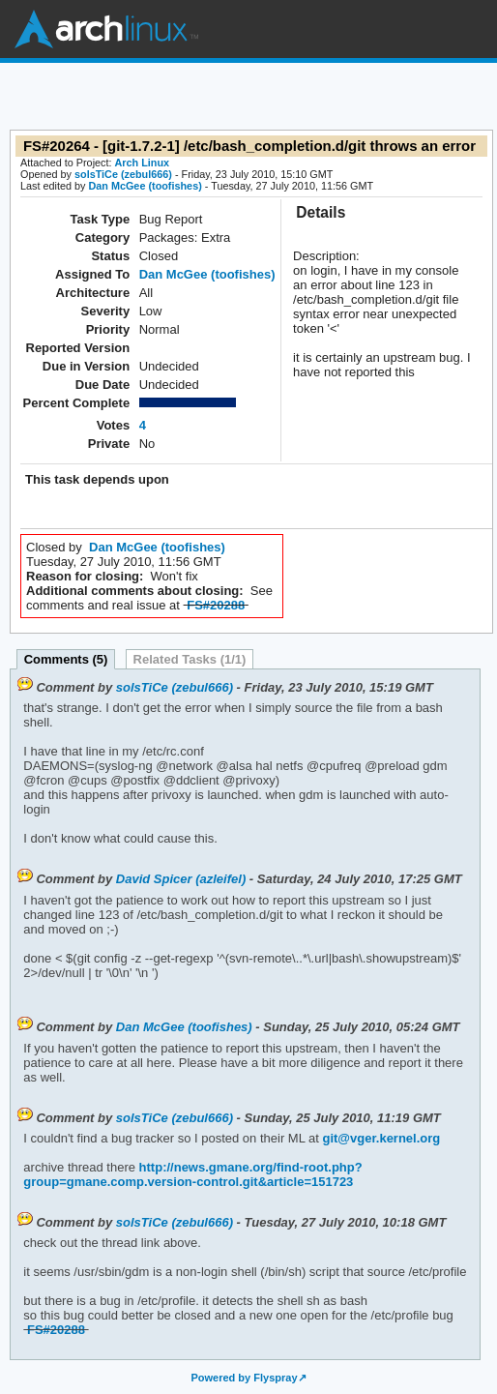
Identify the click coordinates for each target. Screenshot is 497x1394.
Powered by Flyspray (243, 1377)
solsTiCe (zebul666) (123, 174)
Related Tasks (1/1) (190, 659)
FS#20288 (216, 605)
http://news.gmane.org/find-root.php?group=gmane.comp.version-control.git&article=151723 (192, 1174)
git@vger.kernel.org (381, 1138)
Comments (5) (66, 659)
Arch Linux (106, 29)
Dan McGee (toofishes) (144, 186)
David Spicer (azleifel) (181, 879)
